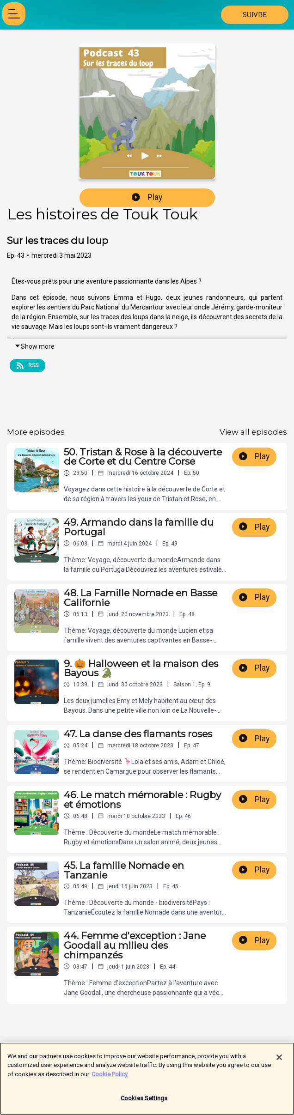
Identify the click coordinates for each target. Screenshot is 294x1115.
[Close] (279, 1061)
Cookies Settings (144, 1102)
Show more (34, 346)
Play (147, 197)
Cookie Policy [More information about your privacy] (110, 1077)
